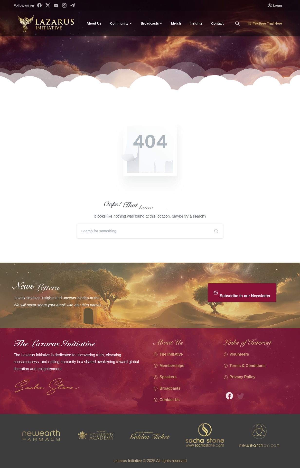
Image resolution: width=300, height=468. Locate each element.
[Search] (143, 231)
